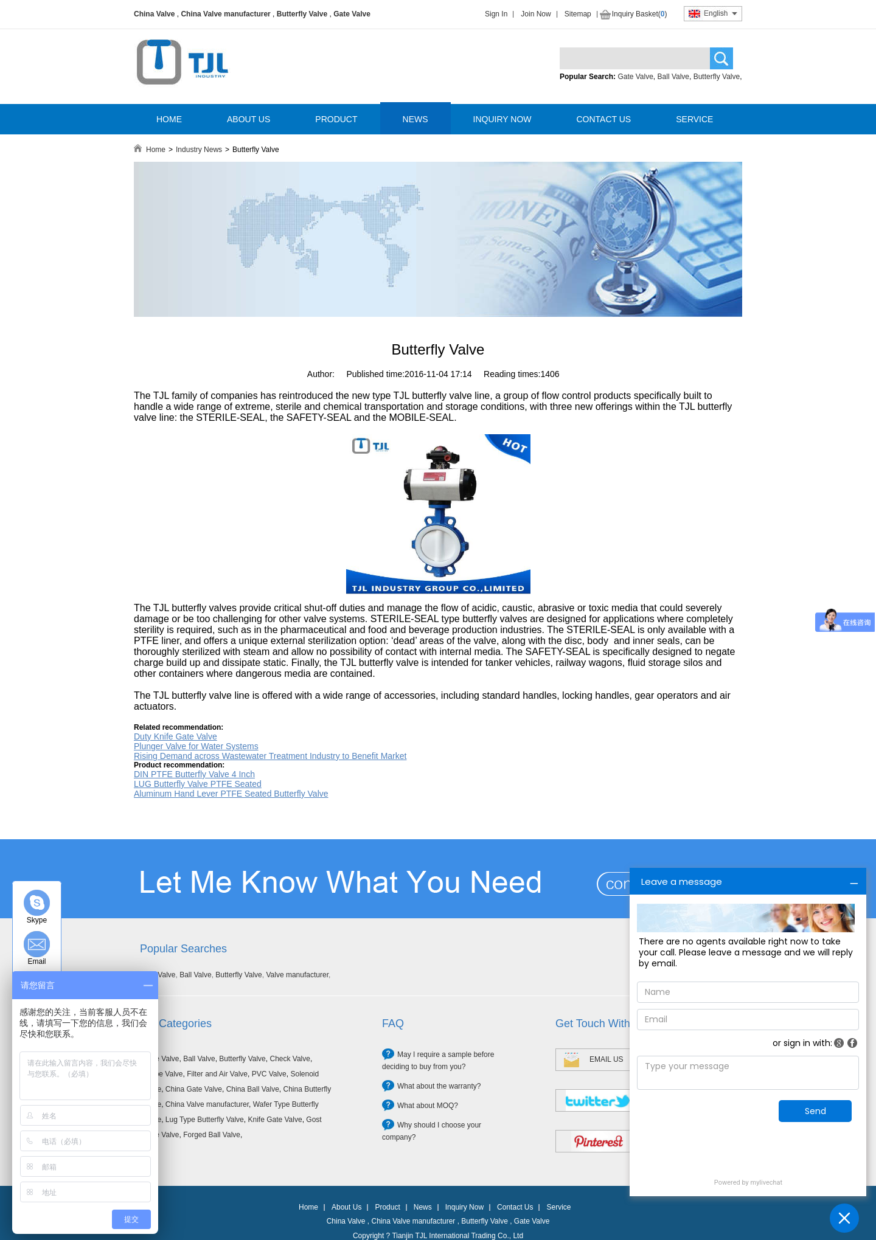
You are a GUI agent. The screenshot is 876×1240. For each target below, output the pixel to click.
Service (558, 1207)
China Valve (154, 14)
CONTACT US (603, 119)
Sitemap (578, 14)
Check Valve (289, 1059)
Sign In (496, 14)
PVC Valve (269, 1074)
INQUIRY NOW (502, 119)
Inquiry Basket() (639, 14)
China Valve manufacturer (225, 14)
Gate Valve (351, 14)
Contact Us (515, 1207)
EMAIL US (606, 1059)
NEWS (415, 119)
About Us (346, 1207)
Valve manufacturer (297, 975)
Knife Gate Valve (275, 1119)
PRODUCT (336, 119)
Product (387, 1207)
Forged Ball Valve (211, 1135)
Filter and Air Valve (217, 1074)
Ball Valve (673, 76)
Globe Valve (163, 1074)
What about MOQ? (427, 1105)
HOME (169, 119)
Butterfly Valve (302, 14)
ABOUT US (248, 119)
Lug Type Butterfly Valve (204, 1119)
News (423, 1207)
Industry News (199, 149)
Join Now (536, 14)
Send (815, 1111)
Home (155, 149)
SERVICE (694, 119)
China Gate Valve (193, 1089)
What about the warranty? (439, 1086)
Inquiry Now (464, 1207)
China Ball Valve (252, 1089)
